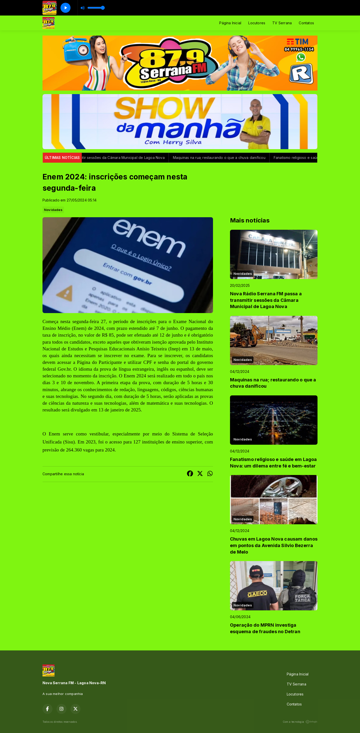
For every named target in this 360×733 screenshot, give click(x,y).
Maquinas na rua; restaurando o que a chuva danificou (224, 157)
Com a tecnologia (300, 721)
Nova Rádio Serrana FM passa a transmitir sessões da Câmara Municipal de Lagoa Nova (94, 157)
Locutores (256, 23)
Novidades (53, 210)
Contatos (306, 23)
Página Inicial (230, 23)
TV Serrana (282, 23)
